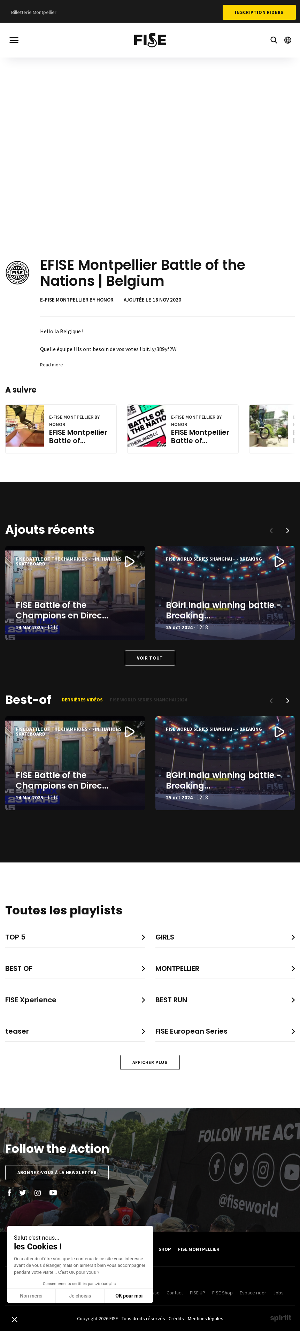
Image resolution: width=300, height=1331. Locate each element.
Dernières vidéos (82, 700)
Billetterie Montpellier (33, 12)
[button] (288, 531)
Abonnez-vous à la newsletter (57, 1173)
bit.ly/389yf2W (159, 348)
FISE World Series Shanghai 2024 (148, 700)
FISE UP (197, 1293)
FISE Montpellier (199, 1249)
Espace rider (253, 1293)
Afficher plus (149, 1062)
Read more (51, 365)
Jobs (278, 1293)
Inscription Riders (259, 12)
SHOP (165, 1249)
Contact (175, 1293)
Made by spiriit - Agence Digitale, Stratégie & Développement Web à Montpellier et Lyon (280, 1318)
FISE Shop (222, 1293)
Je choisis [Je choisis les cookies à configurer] (37, 1296)
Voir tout (150, 658)
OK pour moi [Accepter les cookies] (85, 1296)
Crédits (176, 1318)
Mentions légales (205, 1318)
